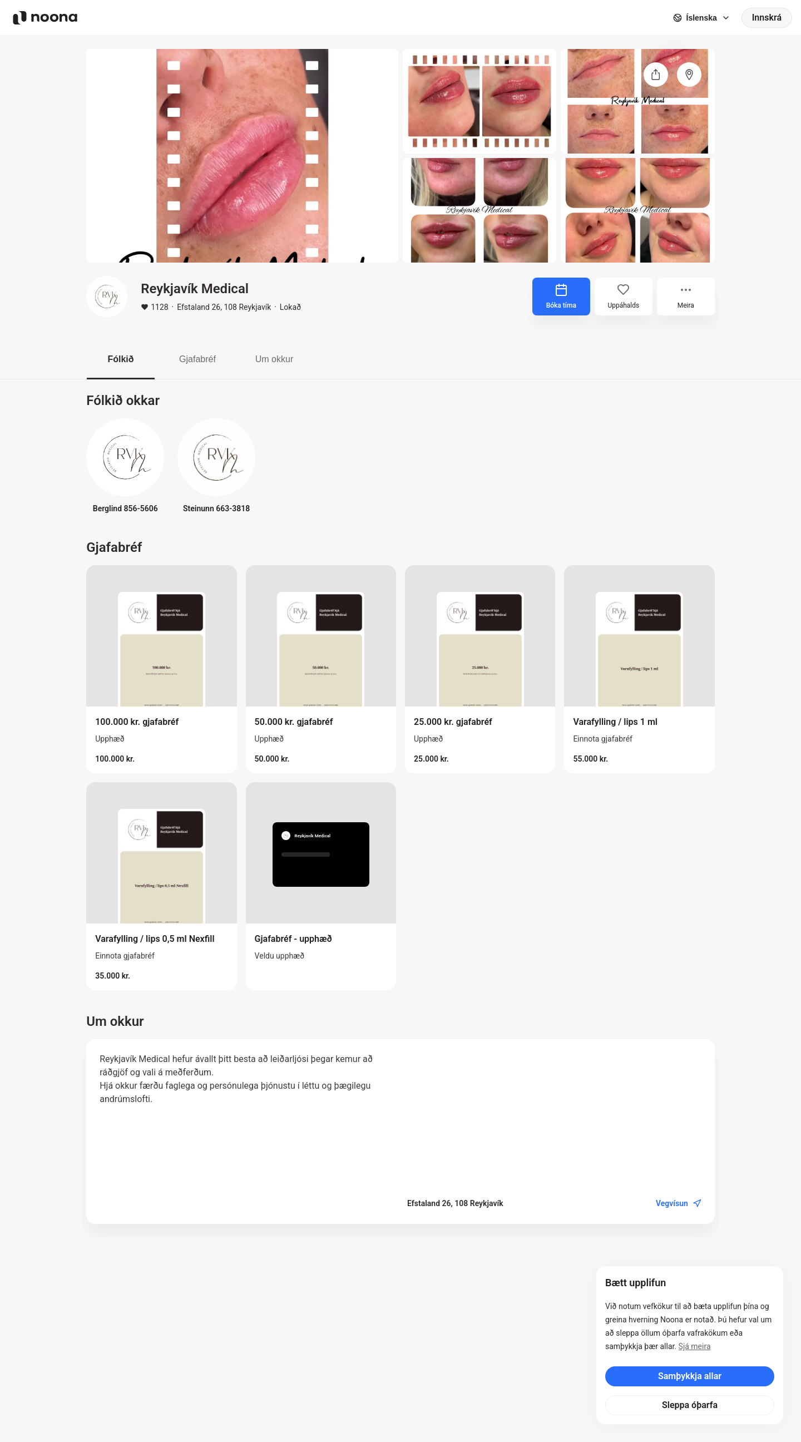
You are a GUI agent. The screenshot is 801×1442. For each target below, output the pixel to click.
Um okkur (274, 359)
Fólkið (120, 359)
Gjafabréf (197, 359)
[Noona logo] (45, 17)
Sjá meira (695, 1346)
